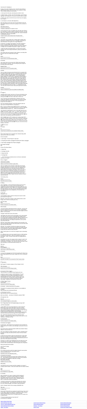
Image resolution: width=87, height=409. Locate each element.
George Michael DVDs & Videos (7, 405)
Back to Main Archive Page (6, 401)
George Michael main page (6, 402)
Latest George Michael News (39, 402)
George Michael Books (65, 405)
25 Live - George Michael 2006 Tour (8, 404)
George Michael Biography (65, 402)
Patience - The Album (38, 405)
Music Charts (36, 407)
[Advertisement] (43, 4)
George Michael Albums (38, 404)
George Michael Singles (65, 404)
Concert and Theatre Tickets (66, 407)
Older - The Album (4, 407)
